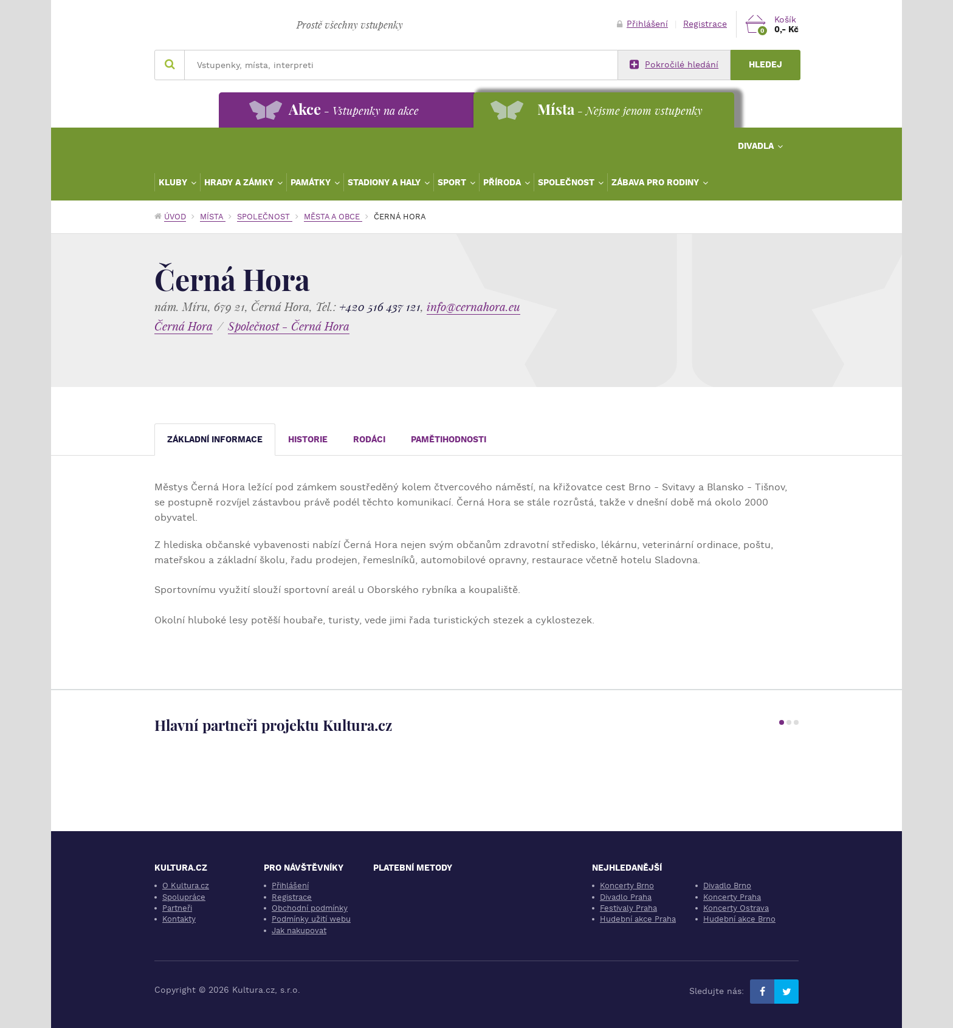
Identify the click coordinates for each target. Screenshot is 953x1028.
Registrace (705, 24)
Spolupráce (183, 897)
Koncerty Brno (627, 885)
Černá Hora (183, 326)
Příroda (503, 182)
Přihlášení (642, 24)
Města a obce (333, 216)
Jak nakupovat (299, 930)
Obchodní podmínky (310, 908)
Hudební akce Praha (638, 918)
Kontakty (179, 918)
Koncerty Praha (732, 897)
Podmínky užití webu (311, 918)
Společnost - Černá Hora (288, 326)
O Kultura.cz (185, 885)
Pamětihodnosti (448, 439)
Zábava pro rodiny (656, 182)
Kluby (174, 182)
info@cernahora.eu (473, 306)
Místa (212, 216)
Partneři (177, 908)
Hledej (765, 65)
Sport (453, 182)
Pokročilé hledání (674, 65)
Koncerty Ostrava (736, 908)
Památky (312, 182)
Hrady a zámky (240, 182)
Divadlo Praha (626, 897)
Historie (308, 439)
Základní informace (215, 439)
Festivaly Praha (628, 908)
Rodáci (369, 439)
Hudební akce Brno (739, 918)
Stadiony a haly (385, 182)
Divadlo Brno (727, 885)
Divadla (757, 146)
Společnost (567, 182)
